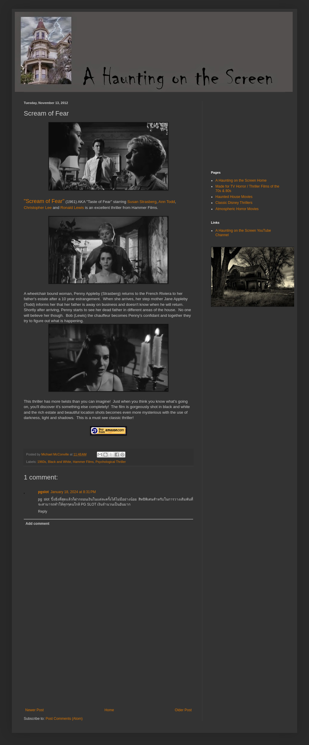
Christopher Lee (38, 207)
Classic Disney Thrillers (233, 203)
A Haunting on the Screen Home (241, 180)
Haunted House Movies (234, 197)
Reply (42, 511)
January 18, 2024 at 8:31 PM (73, 492)
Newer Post (34, 710)
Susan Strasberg (142, 201)
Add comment (37, 524)
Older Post (183, 710)
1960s (41, 461)
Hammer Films (83, 461)
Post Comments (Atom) (64, 719)
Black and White (59, 461)
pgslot (43, 492)
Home (109, 710)
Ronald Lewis (72, 207)
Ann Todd (166, 201)
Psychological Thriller (110, 461)
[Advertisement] (108, 682)
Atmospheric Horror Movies (236, 209)
